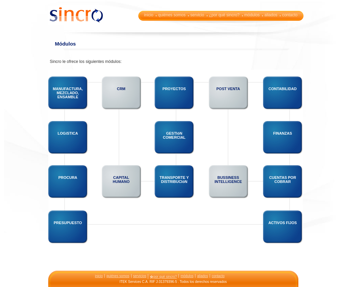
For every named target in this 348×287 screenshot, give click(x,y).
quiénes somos (172, 15)
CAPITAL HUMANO (121, 179)
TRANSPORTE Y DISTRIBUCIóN (174, 179)
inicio (148, 15)
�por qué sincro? (163, 276)
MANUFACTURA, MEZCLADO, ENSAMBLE (68, 93)
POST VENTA (228, 89)
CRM (121, 89)
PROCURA (67, 177)
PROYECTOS (174, 89)
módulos (252, 15)
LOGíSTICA (68, 133)
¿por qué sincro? (224, 15)
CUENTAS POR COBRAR (282, 179)
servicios (139, 276)
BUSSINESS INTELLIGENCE (228, 179)
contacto (289, 15)
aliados (270, 15)
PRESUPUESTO (68, 223)
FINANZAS (282, 133)
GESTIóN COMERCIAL (174, 135)
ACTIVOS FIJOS (282, 223)
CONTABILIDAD (282, 89)
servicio (197, 15)
